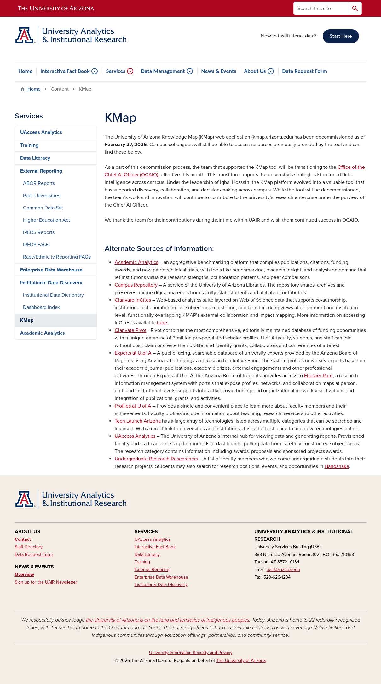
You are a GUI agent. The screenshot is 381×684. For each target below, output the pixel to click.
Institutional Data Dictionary (53, 295)
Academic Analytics (42, 333)
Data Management (163, 71)
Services (115, 71)
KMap (26, 320)
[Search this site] (321, 8)
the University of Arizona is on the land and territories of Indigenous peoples (167, 620)
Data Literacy (35, 158)
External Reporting (41, 171)
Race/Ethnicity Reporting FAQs (57, 257)
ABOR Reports (39, 183)
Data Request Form (304, 71)
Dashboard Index (41, 307)
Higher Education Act (46, 220)
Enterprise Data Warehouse (51, 270)
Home (26, 71)
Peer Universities (41, 195)
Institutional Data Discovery (51, 283)
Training (29, 145)
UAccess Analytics (41, 132)
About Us (255, 71)
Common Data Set (43, 208)
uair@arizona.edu (283, 569)
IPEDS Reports (39, 232)
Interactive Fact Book (64, 71)
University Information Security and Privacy (190, 652)
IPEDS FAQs (36, 245)
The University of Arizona (241, 660)
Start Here (341, 36)
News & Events (218, 71)
